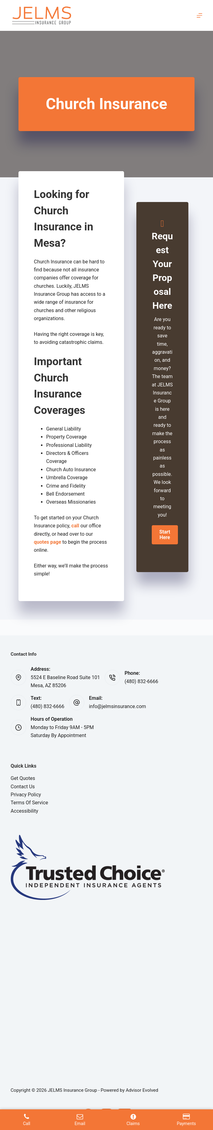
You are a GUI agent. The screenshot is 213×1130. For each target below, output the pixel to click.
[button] (165, 534)
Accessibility (24, 811)
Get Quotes (23, 778)
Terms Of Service (29, 803)
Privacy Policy (26, 795)
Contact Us (23, 787)
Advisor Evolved (142, 1090)
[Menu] (199, 15)
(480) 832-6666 (141, 681)
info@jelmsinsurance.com (117, 706)
